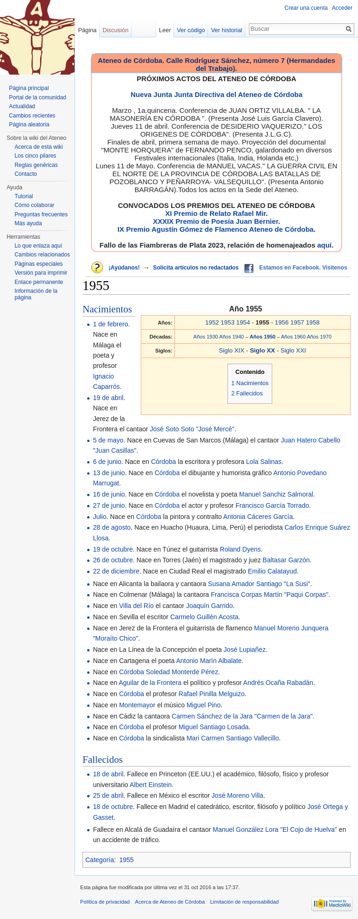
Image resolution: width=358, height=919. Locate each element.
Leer (165, 30)
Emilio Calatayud (272, 571)
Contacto (25, 174)
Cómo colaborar (34, 205)
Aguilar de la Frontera (150, 682)
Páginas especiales (38, 264)
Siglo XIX (231, 350)
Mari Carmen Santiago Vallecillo (232, 738)
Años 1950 (263, 336)
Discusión (115, 30)
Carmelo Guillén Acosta (204, 617)
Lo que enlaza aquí (38, 245)
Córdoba (163, 461)
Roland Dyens (240, 549)
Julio (99, 516)
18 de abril (108, 774)
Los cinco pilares (35, 155)
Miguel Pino (203, 705)
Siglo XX (263, 350)
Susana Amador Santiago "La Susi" (259, 583)
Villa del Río (136, 605)
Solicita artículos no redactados (196, 267)
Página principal (28, 88)
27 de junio (109, 505)
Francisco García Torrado (272, 505)
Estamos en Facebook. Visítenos (303, 267)
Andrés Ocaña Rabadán (278, 682)
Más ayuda (28, 223)
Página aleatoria (29, 124)
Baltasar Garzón (286, 560)
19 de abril (108, 397)
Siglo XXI (293, 350)
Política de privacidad (105, 902)
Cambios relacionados (42, 254)
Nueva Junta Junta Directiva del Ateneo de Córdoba (217, 94)
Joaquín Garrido (209, 605)
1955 (126, 860)
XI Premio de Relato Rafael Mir (215, 213)
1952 (212, 322)
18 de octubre (113, 806)
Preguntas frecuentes (41, 214)
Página (87, 30)
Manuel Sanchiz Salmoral (276, 494)
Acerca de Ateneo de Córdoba (170, 902)
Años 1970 (319, 336)
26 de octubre (113, 560)
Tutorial (23, 196)
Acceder (342, 8)
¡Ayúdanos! (124, 267)
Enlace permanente (38, 282)
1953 (227, 322)
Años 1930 (205, 336)
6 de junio (107, 461)
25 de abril (108, 795)
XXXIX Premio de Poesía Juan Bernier (215, 221)
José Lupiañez (245, 649)
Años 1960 (293, 336)
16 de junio (109, 494)
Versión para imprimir (40, 272)
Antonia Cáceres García (258, 516)
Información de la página (35, 294)
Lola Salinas (264, 461)
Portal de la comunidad (37, 97)
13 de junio (109, 473)
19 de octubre (113, 549)
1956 (282, 322)
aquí (324, 245)
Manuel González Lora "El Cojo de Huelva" (275, 829)
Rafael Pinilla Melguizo (212, 694)
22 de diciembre (116, 571)
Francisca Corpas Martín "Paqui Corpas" (269, 594)
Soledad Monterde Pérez (182, 672)
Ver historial (226, 30)
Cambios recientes (32, 115)
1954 (243, 322)
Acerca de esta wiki (38, 147)
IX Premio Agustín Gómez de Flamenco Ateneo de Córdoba (215, 229)
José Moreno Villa (237, 795)
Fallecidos (103, 759)
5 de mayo (108, 440)
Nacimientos (107, 309)
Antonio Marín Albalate (209, 660)
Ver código (191, 30)
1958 (313, 322)
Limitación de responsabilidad (244, 902)
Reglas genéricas (36, 165)
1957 (297, 322)
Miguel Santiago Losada (213, 727)
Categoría (99, 860)
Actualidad (22, 106)
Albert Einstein (151, 784)
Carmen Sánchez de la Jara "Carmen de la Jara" (242, 716)
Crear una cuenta (306, 8)
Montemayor (137, 705)
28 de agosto (112, 527)
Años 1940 (231, 336)
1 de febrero (110, 324)
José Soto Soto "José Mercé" (192, 429)
